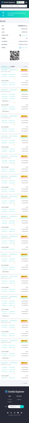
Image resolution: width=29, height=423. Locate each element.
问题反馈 (19, 399)
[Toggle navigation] (26, 2)
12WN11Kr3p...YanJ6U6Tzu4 (8, 371)
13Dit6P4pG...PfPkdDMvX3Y (8, 249)
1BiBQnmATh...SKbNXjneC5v (8, 142)
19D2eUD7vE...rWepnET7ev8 (8, 84)
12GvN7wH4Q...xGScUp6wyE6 (8, 281)
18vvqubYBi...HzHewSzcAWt (8, 289)
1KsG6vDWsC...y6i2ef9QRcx (8, 82)
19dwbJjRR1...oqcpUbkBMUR (8, 109)
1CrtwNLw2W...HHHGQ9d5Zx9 (8, 241)
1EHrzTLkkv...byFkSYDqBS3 (8, 94)
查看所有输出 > (6, 111)
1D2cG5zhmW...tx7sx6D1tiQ (8, 96)
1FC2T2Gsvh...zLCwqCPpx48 (8, 76)
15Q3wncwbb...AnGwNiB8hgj (8, 169)
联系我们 (10, 402)
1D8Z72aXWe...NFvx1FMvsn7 (8, 129)
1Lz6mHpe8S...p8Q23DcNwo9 (8, 347)
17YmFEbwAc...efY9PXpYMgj (8, 367)
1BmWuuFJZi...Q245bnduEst (8, 333)
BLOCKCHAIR (23, 35)
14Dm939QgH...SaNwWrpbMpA (8, 74)
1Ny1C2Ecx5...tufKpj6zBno (8, 98)
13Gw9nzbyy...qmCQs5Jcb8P (8, 377)
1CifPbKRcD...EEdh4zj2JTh (8, 269)
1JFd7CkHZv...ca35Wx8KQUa (8, 140)
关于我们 (10, 399)
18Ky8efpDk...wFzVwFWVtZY (8, 120)
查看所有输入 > (6, 101)
